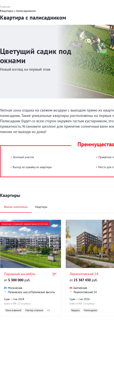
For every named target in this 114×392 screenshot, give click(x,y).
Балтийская (80, 288)
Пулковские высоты (43, 292)
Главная (5, 6)
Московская (15, 288)
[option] (30, 268)
